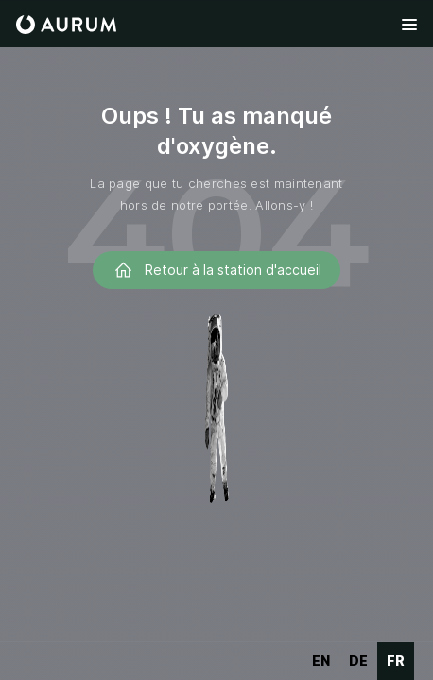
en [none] (321, 661)
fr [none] (396, 661)
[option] (321, 661)
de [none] (358, 661)
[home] (66, 24)
